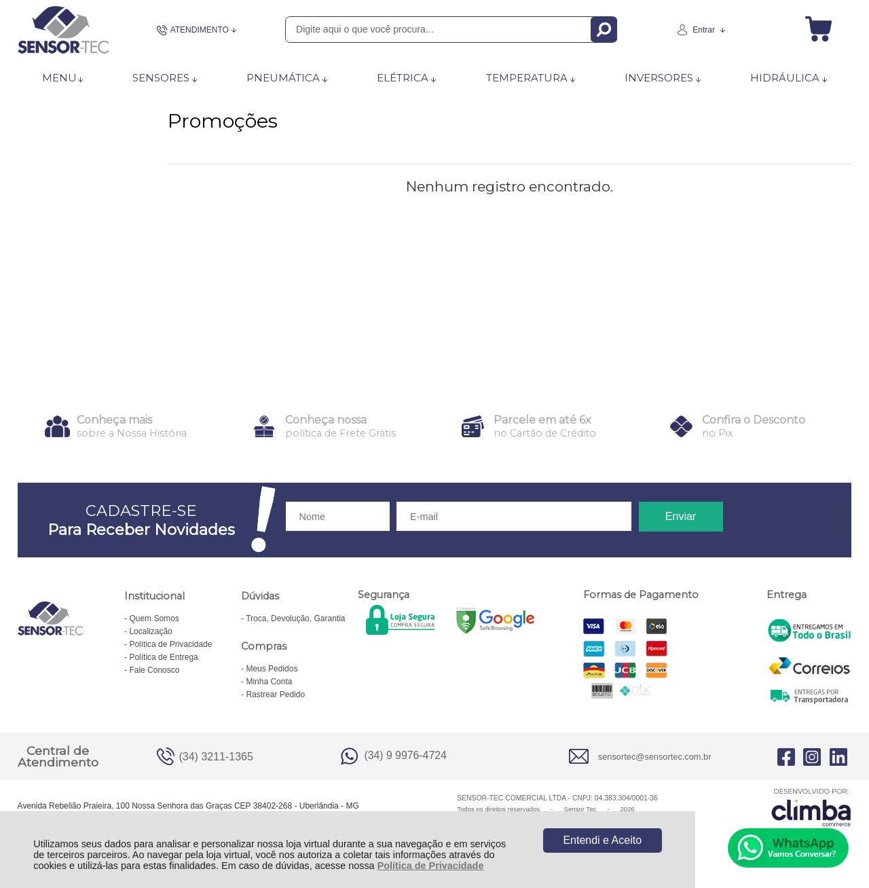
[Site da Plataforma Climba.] (811, 807)
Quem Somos (154, 618)
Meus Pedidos (271, 668)
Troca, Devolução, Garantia (295, 618)
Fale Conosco (154, 670)
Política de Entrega (163, 657)
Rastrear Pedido (275, 694)
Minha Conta (269, 681)
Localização (150, 631)
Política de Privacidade (430, 865)
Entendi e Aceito (602, 840)
